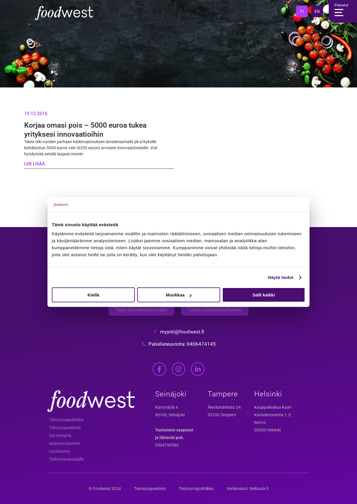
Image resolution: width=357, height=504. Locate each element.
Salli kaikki (263, 294)
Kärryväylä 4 (166, 407)
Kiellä (93, 294)
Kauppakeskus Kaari (272, 407)
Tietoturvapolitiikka (66, 420)
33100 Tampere (222, 414)
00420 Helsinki (267, 430)
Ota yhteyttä (60, 435)
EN (317, 11)
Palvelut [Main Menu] (340, 11)
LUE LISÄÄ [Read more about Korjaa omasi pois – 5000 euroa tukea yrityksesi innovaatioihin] (34, 163)
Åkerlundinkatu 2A (224, 407)
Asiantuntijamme (64, 443)
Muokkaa (179, 294)
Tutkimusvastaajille (66, 459)
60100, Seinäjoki (170, 414)
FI (302, 11)
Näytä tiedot (281, 277)
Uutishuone (59, 451)
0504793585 (166, 445)
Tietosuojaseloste (65, 428)
